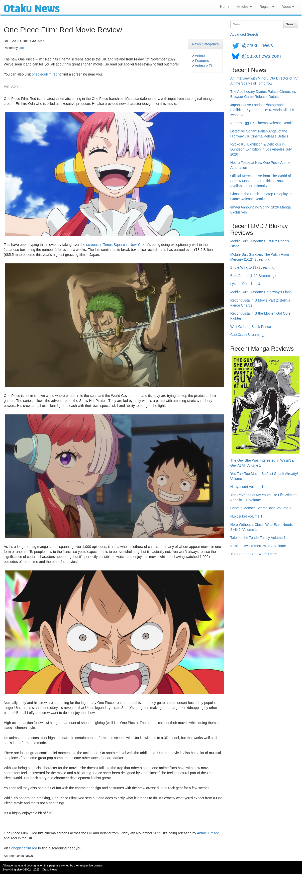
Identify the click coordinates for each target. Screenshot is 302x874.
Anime (200, 56)
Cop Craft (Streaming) (247, 335)
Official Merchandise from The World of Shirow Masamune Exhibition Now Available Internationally (260, 181)
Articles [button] (244, 7)
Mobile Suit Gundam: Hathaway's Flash (261, 292)
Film (212, 66)
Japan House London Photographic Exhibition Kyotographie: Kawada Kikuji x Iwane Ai (262, 110)
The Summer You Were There (253, 554)
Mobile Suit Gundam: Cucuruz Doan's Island (259, 243)
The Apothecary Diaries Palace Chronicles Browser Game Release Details (263, 94)
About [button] (288, 7)
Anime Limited (208, 833)
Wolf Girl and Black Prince (250, 327)
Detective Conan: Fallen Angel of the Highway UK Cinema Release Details (259, 133)
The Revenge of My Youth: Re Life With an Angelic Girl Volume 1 (263, 497)
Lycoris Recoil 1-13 (245, 284)
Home (224, 7)
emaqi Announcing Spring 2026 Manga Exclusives (260, 209)
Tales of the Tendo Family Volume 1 (258, 538)
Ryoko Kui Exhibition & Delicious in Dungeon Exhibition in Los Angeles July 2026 (261, 149)
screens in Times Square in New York (115, 245)
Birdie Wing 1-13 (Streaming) (253, 267)
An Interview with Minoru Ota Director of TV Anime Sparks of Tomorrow (264, 80)
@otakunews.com (261, 56)
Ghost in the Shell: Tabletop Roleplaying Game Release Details (261, 196)
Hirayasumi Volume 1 (246, 487)
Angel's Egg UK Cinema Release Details (261, 123)
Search (290, 24)
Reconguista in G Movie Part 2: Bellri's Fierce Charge (260, 302)
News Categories (205, 44)
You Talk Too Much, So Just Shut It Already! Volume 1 (264, 476)
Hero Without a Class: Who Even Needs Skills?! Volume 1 (261, 527)
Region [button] (266, 7)
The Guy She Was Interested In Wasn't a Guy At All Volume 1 (262, 462)
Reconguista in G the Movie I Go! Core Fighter (260, 315)
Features (202, 61)
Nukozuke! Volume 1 (246, 516)
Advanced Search (244, 34)
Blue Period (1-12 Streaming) (253, 276)
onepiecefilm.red (45, 74)
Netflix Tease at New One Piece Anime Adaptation (260, 165)
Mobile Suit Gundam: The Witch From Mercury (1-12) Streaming (259, 256)
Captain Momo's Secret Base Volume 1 (260, 508)
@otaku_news (257, 45)
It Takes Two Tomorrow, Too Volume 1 (259, 546)
